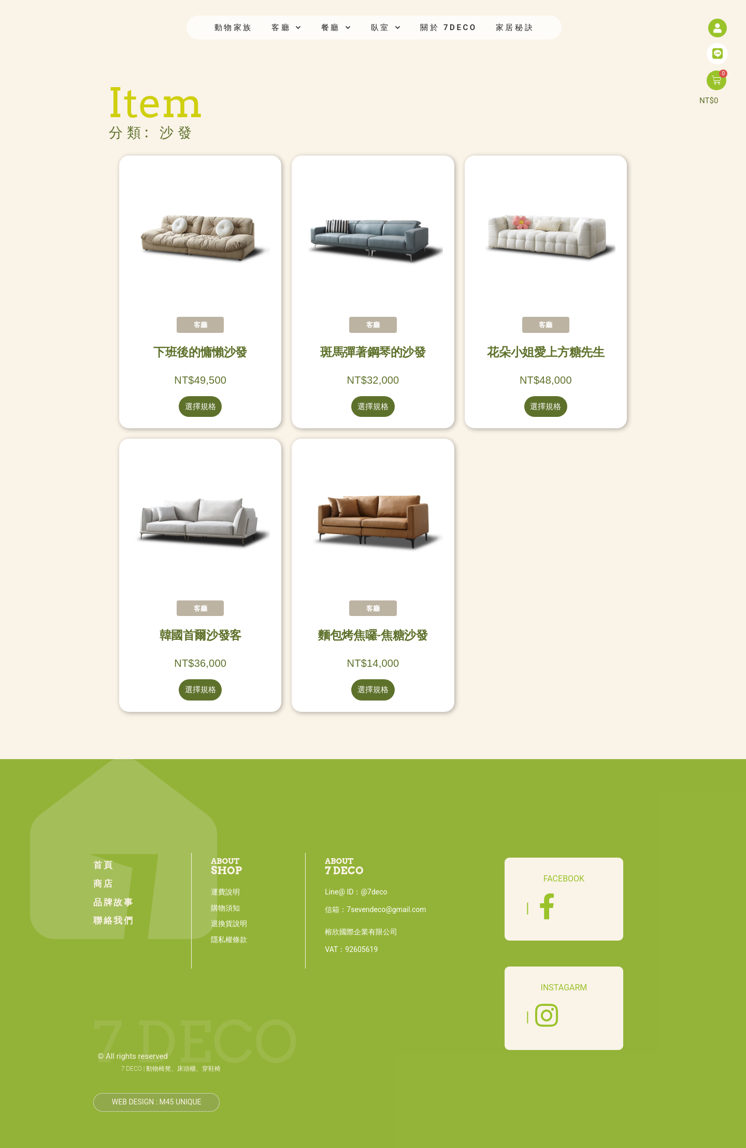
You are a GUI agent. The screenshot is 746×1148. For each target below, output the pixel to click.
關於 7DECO (448, 27)
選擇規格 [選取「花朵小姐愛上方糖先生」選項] (545, 406)
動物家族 (233, 27)
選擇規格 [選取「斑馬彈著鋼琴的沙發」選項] (373, 406)
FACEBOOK (563, 879)
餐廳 (336, 28)
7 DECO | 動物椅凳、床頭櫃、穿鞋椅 (171, 1068)
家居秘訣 (515, 27)
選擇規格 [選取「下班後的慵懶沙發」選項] (200, 406)
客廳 (287, 28)
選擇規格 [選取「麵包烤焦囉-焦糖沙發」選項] (373, 689)
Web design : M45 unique (157, 1102)
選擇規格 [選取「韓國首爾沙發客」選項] (200, 689)
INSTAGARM (564, 987)
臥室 (386, 28)
